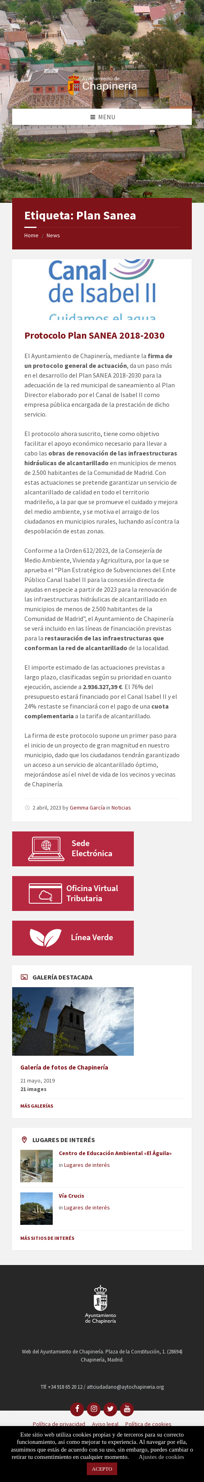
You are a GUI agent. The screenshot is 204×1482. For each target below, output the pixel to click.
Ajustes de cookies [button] (161, 1457)
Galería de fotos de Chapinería (64, 1067)
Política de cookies (148, 1424)
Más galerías (36, 1106)
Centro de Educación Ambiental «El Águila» (115, 1153)
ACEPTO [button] (102, 1469)
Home (31, 235)
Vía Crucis (71, 1195)
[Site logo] (102, 93)
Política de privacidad (59, 1424)
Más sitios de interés (47, 1238)
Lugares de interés (87, 1164)
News (53, 235)
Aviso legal (105, 1424)
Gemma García (87, 807)
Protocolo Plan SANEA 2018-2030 (94, 335)
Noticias (121, 807)
